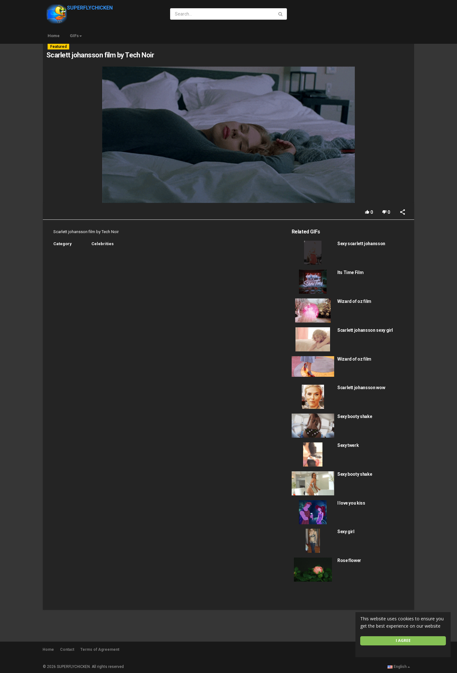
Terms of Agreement (99, 649)
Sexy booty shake (354, 416)
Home (54, 35)
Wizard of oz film (354, 301)
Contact (67, 649)
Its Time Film (350, 272)
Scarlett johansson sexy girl (365, 330)
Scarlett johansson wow (361, 387)
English (398, 666)
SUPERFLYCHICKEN (79, 8)
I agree (403, 640)
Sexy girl (345, 531)
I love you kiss (351, 503)
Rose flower (349, 560)
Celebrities (102, 243)
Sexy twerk (348, 445)
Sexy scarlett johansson (361, 243)
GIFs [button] (76, 35)
